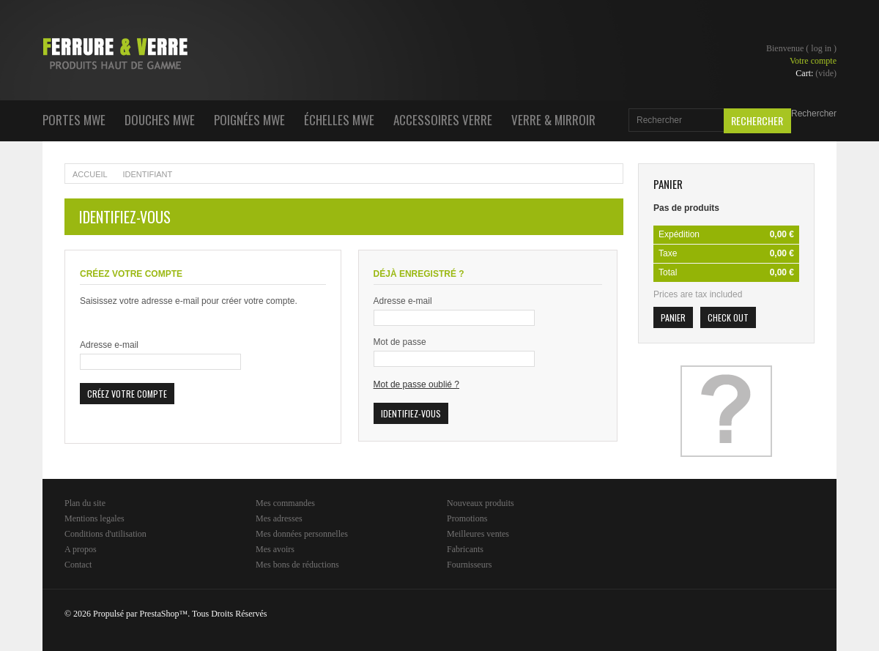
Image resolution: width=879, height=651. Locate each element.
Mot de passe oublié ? (416, 384)
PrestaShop (159, 614)
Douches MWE (160, 120)
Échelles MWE (339, 120)
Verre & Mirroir (553, 120)
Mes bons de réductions (297, 564)
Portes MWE (73, 120)
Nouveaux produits (480, 503)
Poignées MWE (249, 120)
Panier (668, 184)
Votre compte (813, 61)
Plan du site (84, 503)
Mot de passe (400, 342)
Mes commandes (285, 503)
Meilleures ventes (478, 534)
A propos (80, 549)
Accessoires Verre (442, 120)
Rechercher (814, 113)
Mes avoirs (275, 549)
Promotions (467, 518)
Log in (821, 48)
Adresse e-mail (109, 345)
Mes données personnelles (302, 534)
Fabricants (465, 549)
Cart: (816, 73)
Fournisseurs (469, 564)
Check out (728, 317)
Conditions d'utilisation (105, 534)
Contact (78, 564)
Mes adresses (279, 518)
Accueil (90, 174)
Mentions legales (94, 518)
